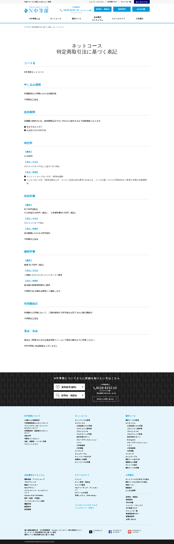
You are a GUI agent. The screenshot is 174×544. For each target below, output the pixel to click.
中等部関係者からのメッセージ (83, 15)
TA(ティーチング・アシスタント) (113, 15)
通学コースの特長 (64, 15)
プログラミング (30, 482)
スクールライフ (82, 475)
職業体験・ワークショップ (34, 479)
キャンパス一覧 (126, 2)
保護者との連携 (81, 459)
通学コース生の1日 (131, 15)
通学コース (131, 416)
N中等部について (35, 15)
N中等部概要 (45, 530)
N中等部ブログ (112, 2)
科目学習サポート (83, 437)
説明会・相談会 (103, 9)
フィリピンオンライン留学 (131, 15)
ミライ (79, 443)
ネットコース (81, 416)
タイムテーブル (113, 15)
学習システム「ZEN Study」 (86, 495)
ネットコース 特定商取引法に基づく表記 (40, 532)
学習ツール (130, 485)
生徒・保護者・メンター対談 (35, 441)
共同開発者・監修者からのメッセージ (118, 15)
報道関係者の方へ (132, 514)
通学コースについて (43, 15)
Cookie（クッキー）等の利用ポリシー (67, 530)
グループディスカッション (86, 440)
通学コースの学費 (132, 468)
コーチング (97, 15)
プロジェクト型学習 (84, 429)
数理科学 (27, 507)
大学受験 (79, 448)
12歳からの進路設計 (56, 15)
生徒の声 (143, 15)
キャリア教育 (88, 15)
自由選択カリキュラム (34, 475)
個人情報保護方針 (31, 530)
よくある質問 (131, 490)
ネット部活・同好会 (69, 15)
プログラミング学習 (84, 434)
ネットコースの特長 (64, 15)
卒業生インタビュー (32, 439)
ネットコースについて (41, 15)
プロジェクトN (82, 431)
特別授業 (27, 509)
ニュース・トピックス (96, 2)
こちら (35, 99)
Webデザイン (29, 488)
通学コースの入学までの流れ (136, 482)
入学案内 (130, 475)
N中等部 (27, 27)
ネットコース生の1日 (133, 15)
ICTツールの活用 (139, 15)
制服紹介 (129, 488)
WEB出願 (141, 9)
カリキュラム (82, 15)
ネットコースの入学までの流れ (137, 479)
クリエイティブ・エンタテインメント (48, 15)
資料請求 (122, 9)
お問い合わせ (131, 519)
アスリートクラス (31, 444)
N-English (131, 440)
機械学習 (27, 504)
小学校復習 (80, 445)
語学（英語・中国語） (105, 15)
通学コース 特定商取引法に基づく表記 (39, 535)
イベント (53, 15)
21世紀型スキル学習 (84, 426)
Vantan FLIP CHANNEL (80, 15)
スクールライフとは (36, 15)
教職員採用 (130, 516)
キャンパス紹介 (131, 465)
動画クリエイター (31, 485)
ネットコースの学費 (82, 462)
